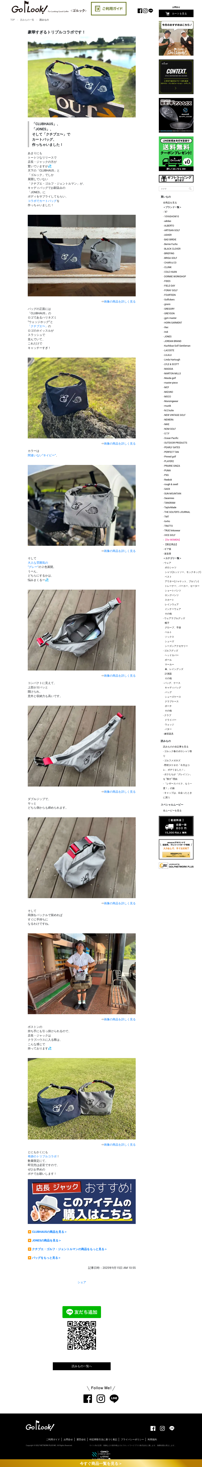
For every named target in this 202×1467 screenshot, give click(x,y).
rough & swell (171, 484)
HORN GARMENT (173, 322)
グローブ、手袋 (173, 627)
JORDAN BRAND (172, 341)
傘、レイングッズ (174, 669)
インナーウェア (173, 609)
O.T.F (166, 433)
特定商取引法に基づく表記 (103, 1439)
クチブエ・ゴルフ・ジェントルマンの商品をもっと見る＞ (69, 1249)
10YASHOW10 (171, 216)
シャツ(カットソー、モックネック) (183, 572)
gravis (167, 304)
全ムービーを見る (172, 810)
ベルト (168, 632)
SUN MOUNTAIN (172, 493)
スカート (169, 600)
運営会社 (81, 1439)
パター (168, 729)
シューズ (169, 641)
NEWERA (168, 419)
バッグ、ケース (172, 683)
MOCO (167, 396)
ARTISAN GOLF (172, 230)
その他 (168, 613)
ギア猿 (167, 549)
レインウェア (172, 604)
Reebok (168, 479)
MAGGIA (168, 369)
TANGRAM (169, 503)
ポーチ (168, 706)
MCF (166, 387)
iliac (166, 327)
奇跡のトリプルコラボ (42, 1156)
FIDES (167, 281)
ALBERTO (169, 225)
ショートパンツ (173, 590)
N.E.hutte (169, 410)
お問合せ (176, 7)
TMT (166, 516)
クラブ (167, 715)
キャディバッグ (173, 687)
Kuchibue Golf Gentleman (177, 345)
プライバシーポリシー (132, 1439)
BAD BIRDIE (170, 239)
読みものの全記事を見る (176, 746)
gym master (170, 318)
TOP (12, 19)
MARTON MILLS (172, 373)
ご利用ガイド (53, 1439)
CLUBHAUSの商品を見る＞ (49, 1232)
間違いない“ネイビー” (42, 455)
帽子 (167, 623)
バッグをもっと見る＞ (46, 1258)
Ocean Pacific (171, 438)
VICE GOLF (169, 535)
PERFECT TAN (171, 452)
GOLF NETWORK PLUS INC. (46, 1445)
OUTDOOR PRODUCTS (175, 442)
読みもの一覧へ (82, 1366)
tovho (167, 521)
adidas (167, 221)
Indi (166, 332)
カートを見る (176, 13)
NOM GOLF (170, 429)
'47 (165, 212)
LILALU (168, 355)
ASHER (168, 235)
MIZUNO (168, 392)
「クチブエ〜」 (38, 326)
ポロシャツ (170, 567)
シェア (81, 1282)
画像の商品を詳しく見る (120, 301)
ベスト (168, 576)
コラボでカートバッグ (42, 201)
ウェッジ (169, 724)
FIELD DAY (169, 285)
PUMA (167, 470)
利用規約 (152, 1439)
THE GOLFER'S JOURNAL (177, 512)
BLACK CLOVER (172, 248)
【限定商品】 (171, 544)
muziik (167, 406)
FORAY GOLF (171, 290)
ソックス (169, 636)
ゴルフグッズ (171, 650)
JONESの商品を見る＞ (46, 1240)
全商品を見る (170, 202)
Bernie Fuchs (171, 244)
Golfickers (169, 299)
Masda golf (170, 378)
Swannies (169, 498)
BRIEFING (169, 253)
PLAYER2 (169, 461)
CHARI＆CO (170, 262)
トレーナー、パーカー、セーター (182, 586)
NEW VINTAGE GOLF (174, 415)
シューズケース (173, 696)
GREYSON (169, 313)
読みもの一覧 (27, 19)
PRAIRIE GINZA (172, 466)
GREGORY (169, 309)
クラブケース (172, 701)
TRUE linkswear (172, 530)
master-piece (171, 382)
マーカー (169, 664)
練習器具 (168, 733)
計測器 (168, 673)
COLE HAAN (170, 272)
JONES (167, 336)
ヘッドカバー (172, 655)
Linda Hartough (172, 359)
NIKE (166, 424)
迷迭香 (167, 553)
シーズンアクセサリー (176, 646)
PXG (166, 475)
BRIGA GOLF (170, 258)
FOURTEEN (170, 295)
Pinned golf (170, 456)
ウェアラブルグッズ (174, 618)
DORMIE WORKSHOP (175, 276)
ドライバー (170, 720)
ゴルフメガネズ (172, 760)
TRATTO (168, 526)
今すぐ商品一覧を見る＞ (101, 1463)
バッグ (168, 692)
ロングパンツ (172, 595)
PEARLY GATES (172, 447)
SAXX (167, 489)
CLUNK (168, 267)
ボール (168, 660)
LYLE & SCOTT (171, 364)
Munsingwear (171, 401)
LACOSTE (169, 350)
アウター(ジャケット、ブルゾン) (182, 581)
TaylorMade (170, 507)
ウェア (167, 563)
